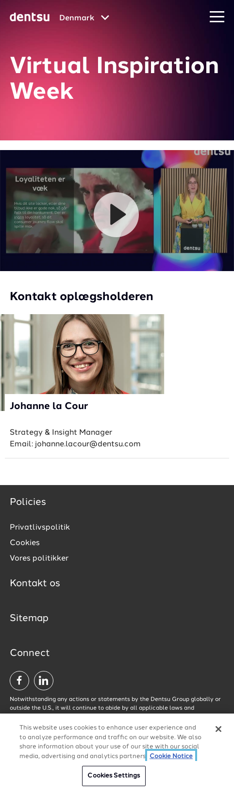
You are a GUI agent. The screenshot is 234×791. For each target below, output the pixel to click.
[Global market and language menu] (84, 18)
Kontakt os (35, 584)
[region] (117, 752)
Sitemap (29, 619)
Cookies (25, 543)
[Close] (218, 729)
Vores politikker (39, 559)
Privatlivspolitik (40, 528)
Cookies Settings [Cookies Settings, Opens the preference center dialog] (113, 776)
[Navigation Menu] (217, 17)
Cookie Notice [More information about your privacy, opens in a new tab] (171, 756)
